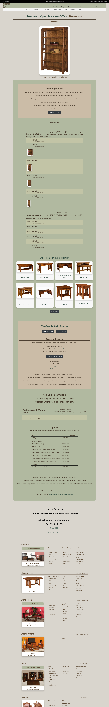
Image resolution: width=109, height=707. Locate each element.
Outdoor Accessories (78, 699)
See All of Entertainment (82, 617)
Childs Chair (52, 669)
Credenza (78, 642)
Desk (49, 635)
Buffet (50, 574)
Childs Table (52, 667)
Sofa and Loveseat (67, 596)
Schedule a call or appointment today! (54, 1)
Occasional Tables (53, 592)
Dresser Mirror (79, 553)
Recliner (65, 600)
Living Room (47, 9)
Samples (63, 7)
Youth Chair (52, 676)
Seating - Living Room (66, 593)
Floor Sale (56, 7)
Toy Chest (64, 669)
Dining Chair (79, 570)
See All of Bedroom (83, 538)
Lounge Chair (66, 639)
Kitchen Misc (52, 581)
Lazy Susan (78, 582)
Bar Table (78, 691)
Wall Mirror (79, 557)
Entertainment (58, 9)
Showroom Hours (84, 7)
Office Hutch (79, 644)
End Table (51, 596)
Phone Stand (52, 601)
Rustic (64, 581)
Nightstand (65, 543)
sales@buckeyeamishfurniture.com (61, 488)
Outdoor (80, 9)
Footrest (65, 607)
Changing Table (66, 667)
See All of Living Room (82, 589)
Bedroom (28, 9)
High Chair (51, 673)
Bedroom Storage (66, 541)
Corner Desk (52, 648)
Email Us (54, 522)
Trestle (64, 574)
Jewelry (77, 541)
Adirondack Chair (53, 688)
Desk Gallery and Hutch (53, 645)
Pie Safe (51, 579)
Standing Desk (52, 650)
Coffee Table (52, 594)
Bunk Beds (51, 548)
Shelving (78, 594)
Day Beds (51, 555)
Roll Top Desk (52, 642)
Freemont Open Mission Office (46, 16)
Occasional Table (80, 695)
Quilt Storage (79, 598)
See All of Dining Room (82, 565)
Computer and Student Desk (52, 653)
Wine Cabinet (52, 577)
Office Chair (65, 642)
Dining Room (37, 9)
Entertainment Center (65, 620)
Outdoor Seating (52, 686)
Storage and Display (53, 568)
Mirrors (77, 550)
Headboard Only (53, 546)
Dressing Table (80, 548)
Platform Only (52, 552)
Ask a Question (61, 325)
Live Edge (65, 579)
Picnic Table (79, 693)
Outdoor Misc (79, 706)
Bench (77, 574)
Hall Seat (78, 603)
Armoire (65, 557)
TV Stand (50, 620)
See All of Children (83, 662)
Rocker (64, 605)
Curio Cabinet (79, 596)
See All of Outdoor (83, 683)
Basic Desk (52, 637)
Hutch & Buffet (52, 570)
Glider (64, 602)
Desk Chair (65, 637)
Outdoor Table (79, 686)
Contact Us (95, 7)
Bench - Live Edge (80, 577)
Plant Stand (52, 603)
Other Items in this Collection (54, 258)
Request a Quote (54, 112)
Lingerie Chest (66, 555)
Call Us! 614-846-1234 (7, 1)
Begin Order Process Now (54, 350)
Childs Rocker (52, 671)
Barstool (78, 572)
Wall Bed (51, 557)
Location (103, 7)
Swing (50, 697)
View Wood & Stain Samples (54, 320)
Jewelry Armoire (80, 543)
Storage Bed (52, 550)
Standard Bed (52, 543)
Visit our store (54, 362)
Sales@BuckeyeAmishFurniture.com (98, 1)
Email (54, 360)
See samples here (60, 342)
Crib (63, 665)
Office (66, 9)
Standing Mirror (80, 555)
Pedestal (65, 572)
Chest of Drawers (67, 548)
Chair (64, 598)
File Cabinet (79, 639)
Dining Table (79, 688)
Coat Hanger (79, 601)
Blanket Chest (66, 550)
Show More (54, 305)
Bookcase (78, 637)
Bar (63, 577)
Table (63, 568)
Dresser (65, 546)
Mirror (77, 606)
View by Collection (33, 542)
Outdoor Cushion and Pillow (80, 702)
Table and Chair (52, 665)
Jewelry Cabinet (80, 546)
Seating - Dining (79, 568)
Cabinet (78, 646)
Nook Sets (78, 579)
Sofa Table (51, 598)
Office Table (65, 644)
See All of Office (84, 632)
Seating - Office (66, 635)
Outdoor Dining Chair (66, 687)
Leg (63, 570)
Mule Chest (65, 552)
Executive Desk (53, 639)
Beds (49, 541)
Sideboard (51, 572)
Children (73, 9)
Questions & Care (72, 7)
